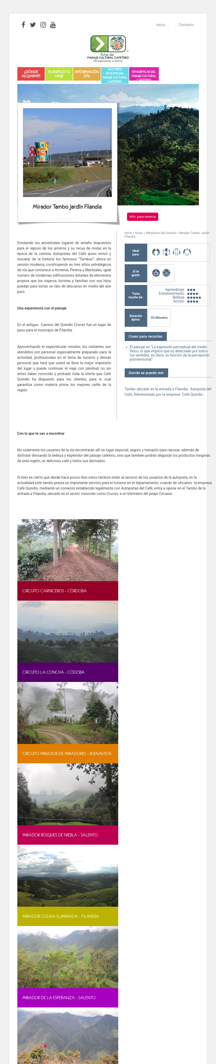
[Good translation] (18, 980)
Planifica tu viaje (59, 74)
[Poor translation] (31, 980)
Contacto (186, 25)
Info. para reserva (143, 217)
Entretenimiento (171, 293)
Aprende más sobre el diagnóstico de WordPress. (56, 947)
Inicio (160, 25)
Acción (178, 301)
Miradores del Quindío (161, 233)
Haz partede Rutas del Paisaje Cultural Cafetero (115, 75)
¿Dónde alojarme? (30, 74)
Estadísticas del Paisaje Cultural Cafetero (144, 75)
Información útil (87, 74)
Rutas (139, 233)
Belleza (178, 297)
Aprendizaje (174, 289)
